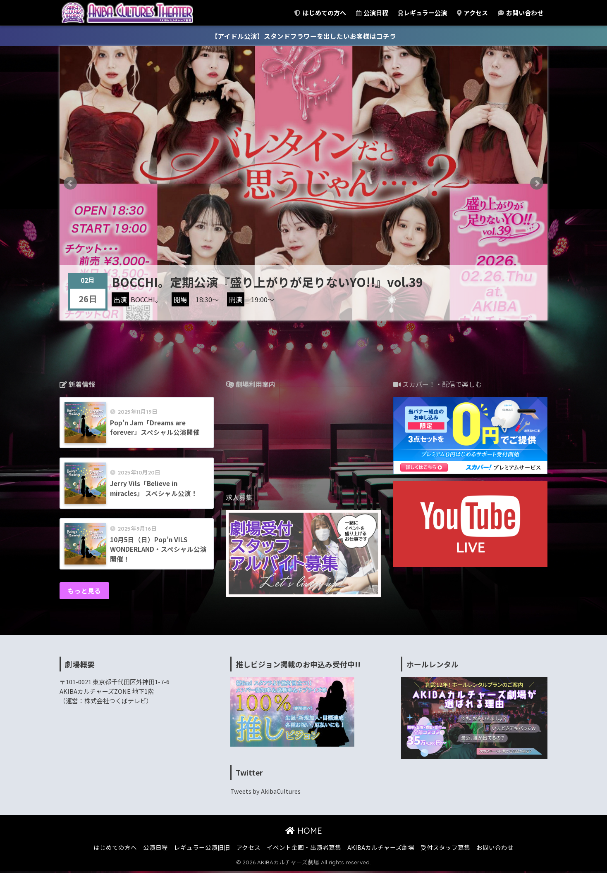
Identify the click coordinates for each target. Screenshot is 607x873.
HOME (303, 833)
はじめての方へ (320, 12)
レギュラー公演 (422, 12)
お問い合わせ (520, 12)
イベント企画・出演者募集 (304, 849)
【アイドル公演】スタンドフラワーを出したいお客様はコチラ (303, 36)
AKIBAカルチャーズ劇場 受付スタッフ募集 (408, 849)
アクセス (472, 12)
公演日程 (372, 12)
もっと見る (84, 593)
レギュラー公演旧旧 (202, 849)
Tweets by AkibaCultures (267, 793)
